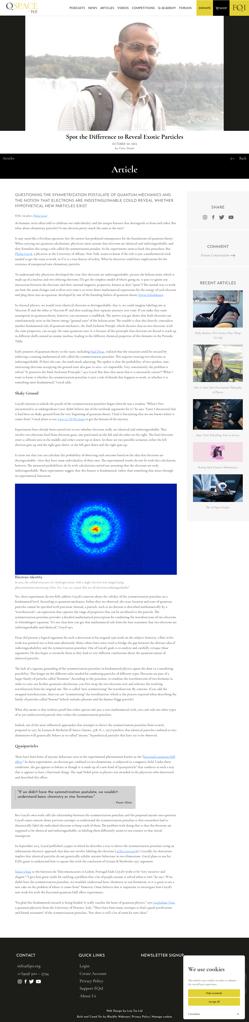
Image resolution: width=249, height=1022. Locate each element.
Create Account (93, 973)
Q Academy (167, 8)
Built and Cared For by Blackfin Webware (103, 1016)
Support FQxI (91, 988)
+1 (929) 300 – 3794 (33, 973)
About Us (88, 995)
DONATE (205, 8)
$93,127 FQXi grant (72, 419)
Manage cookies (162, 1016)
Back (242, 158)
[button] (222, 8)
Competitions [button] (143, 8)
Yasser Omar (23, 872)
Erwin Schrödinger (151, 295)
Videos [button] (123, 8)
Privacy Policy (91, 980)
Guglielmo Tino (163, 903)
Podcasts (77, 8)
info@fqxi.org (28, 965)
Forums (185, 8)
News (92, 8)
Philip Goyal (40, 215)
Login (84, 965)
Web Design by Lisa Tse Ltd (124, 1011)
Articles (107, 8)
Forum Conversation (218, 255)
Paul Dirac (97, 351)
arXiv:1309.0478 (126, 851)
